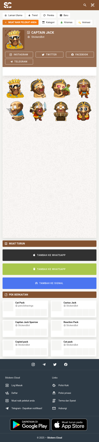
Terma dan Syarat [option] (64, 401)
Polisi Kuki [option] (60, 385)
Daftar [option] (11, 393)
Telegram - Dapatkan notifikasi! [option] (23, 408)
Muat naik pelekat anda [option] (20, 401)
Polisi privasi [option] (61, 393)
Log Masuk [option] (14, 385)
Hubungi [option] (59, 408)
